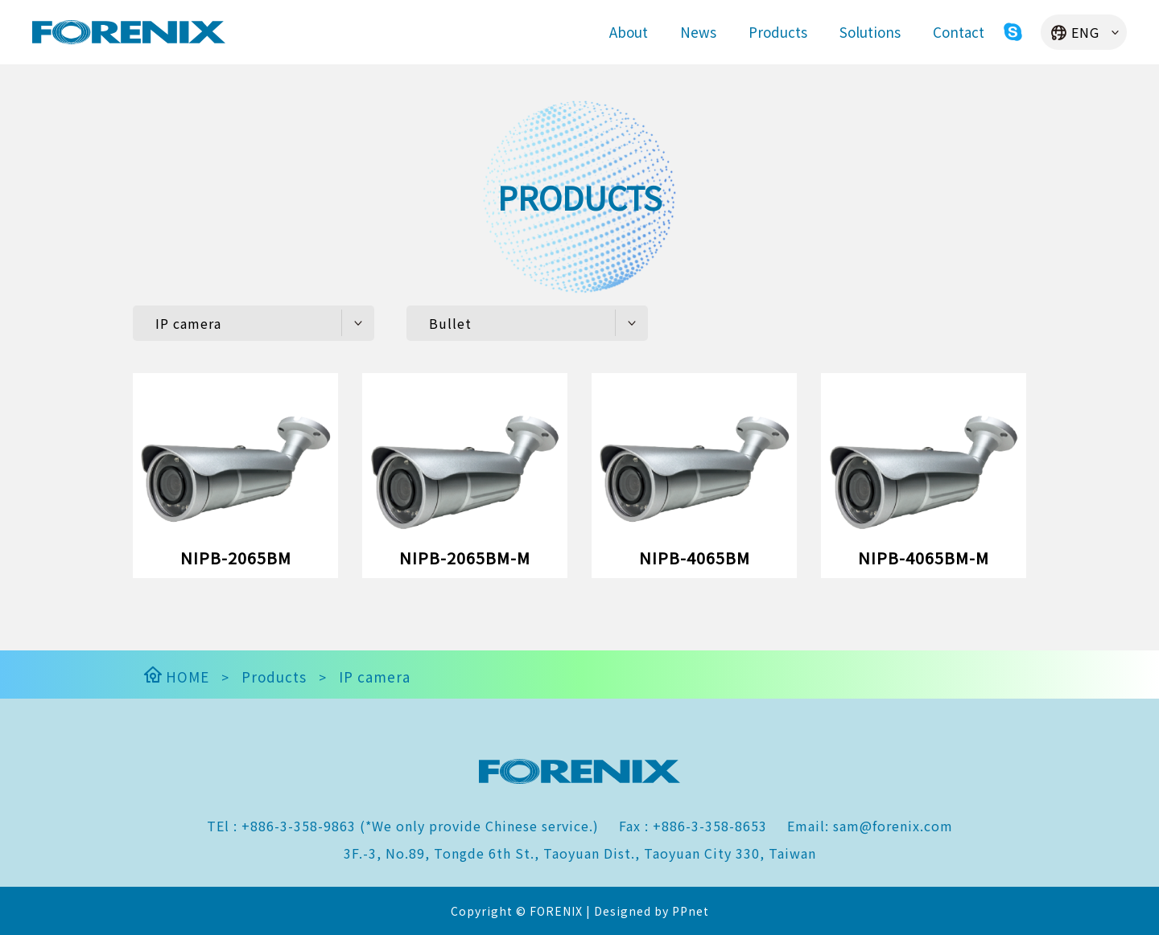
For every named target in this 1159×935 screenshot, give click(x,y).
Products (778, 32)
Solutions (870, 32)
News (698, 32)
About (628, 32)
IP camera (374, 676)
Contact (958, 32)
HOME (175, 676)
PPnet (690, 911)
